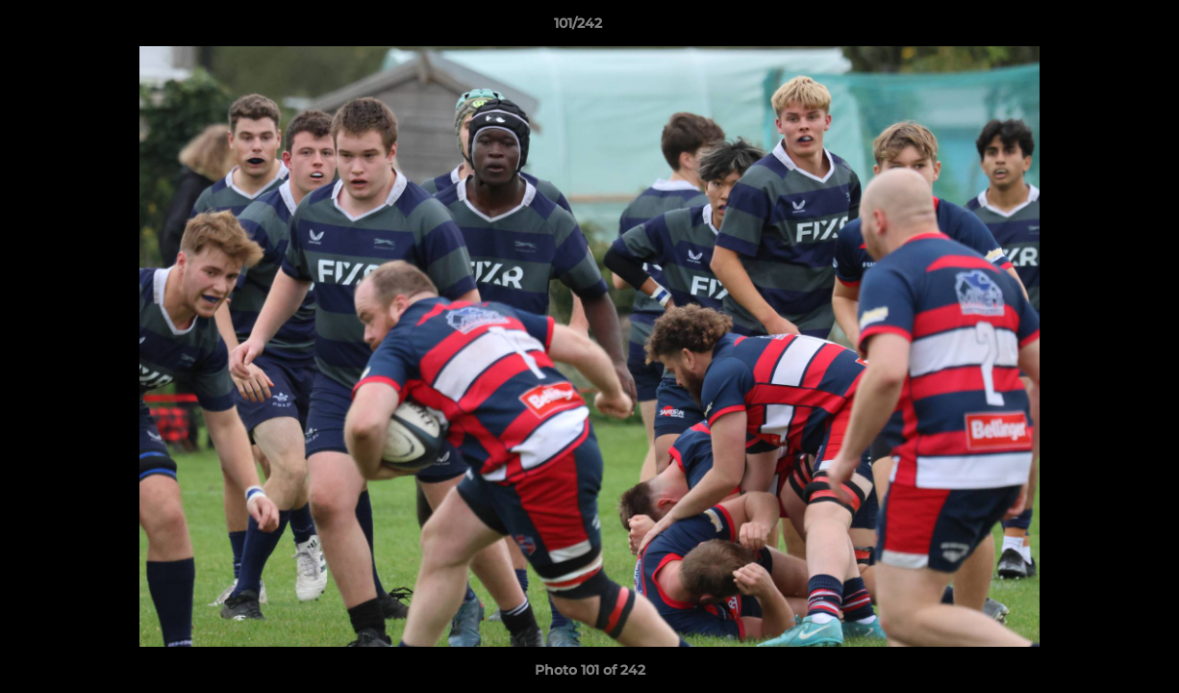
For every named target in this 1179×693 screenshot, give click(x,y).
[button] (1098, 28)
